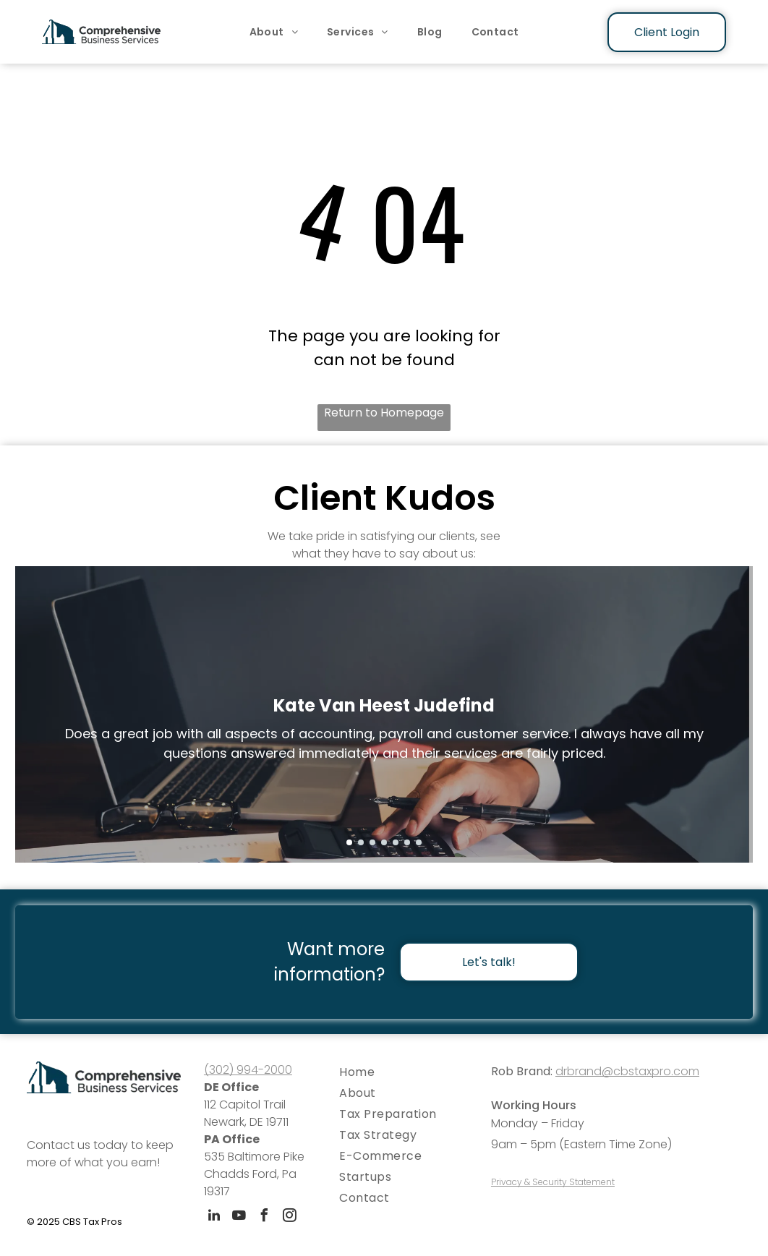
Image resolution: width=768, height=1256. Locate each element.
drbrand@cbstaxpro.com (627, 1071)
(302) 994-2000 (248, 1069)
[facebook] (265, 1217)
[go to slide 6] (407, 842)
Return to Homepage (384, 412)
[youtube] (239, 1217)
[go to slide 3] (372, 842)
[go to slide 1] (349, 842)
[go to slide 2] (361, 842)
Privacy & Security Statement (553, 1182)
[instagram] (290, 1217)
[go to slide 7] (419, 842)
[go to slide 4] (384, 842)
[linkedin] (214, 1217)
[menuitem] (274, 32)
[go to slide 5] (395, 842)
